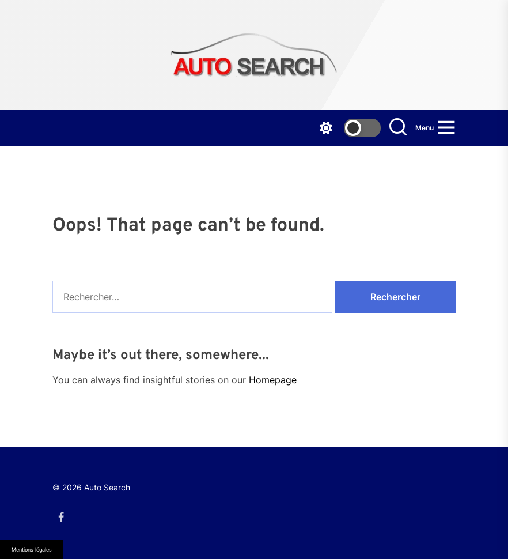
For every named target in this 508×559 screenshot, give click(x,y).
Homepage (273, 380)
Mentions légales (32, 549)
